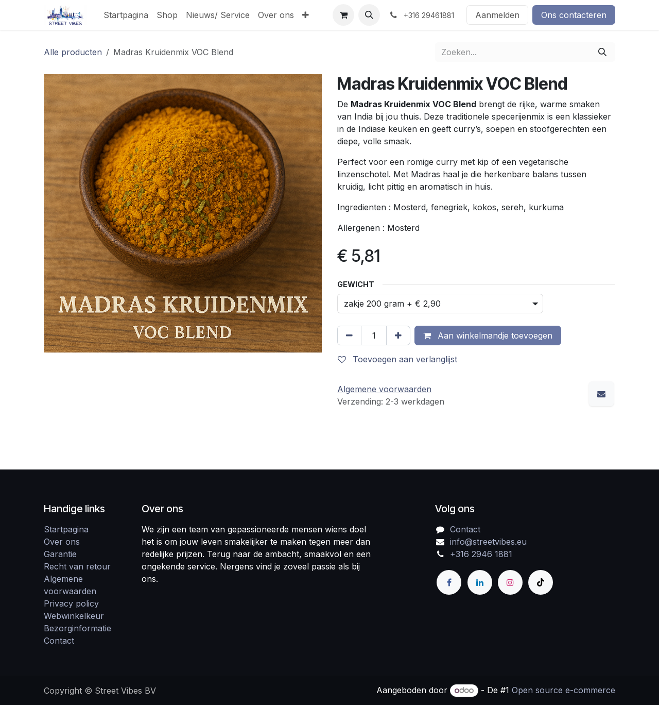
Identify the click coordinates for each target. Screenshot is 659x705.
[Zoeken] (602, 52)
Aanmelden (497, 15)
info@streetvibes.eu (488, 541)
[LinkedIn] (479, 582)
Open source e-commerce (563, 690)
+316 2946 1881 (481, 554)
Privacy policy (71, 603)
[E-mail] (601, 393)
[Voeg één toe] (398, 335)
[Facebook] (449, 582)
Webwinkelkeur (74, 616)
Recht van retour (77, 566)
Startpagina (66, 529)
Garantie (60, 554)
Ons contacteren (573, 15)
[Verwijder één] (349, 335)
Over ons (62, 541)
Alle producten (73, 52)
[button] (369, 15)
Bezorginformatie (77, 628)
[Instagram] (510, 582)
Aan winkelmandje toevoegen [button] (487, 335)
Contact (59, 640)
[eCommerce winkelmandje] (343, 15)
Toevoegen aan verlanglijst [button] (397, 359)
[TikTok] (540, 582)
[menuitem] (125, 15)
